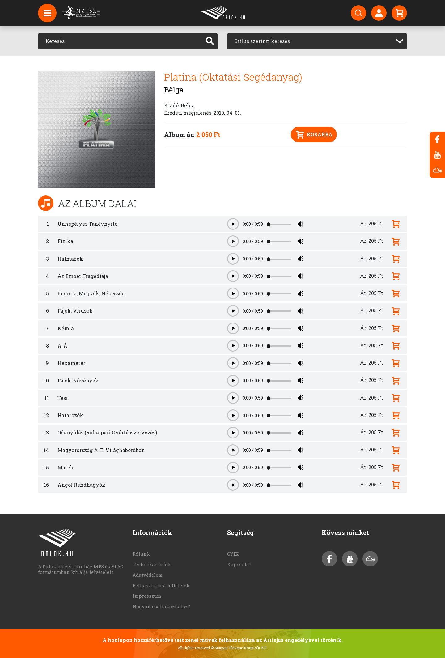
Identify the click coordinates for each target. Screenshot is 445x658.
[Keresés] (120, 41)
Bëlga (174, 90)
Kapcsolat (239, 564)
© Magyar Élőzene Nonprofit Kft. (239, 647)
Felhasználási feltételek (161, 585)
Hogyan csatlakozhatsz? (161, 606)
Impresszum (147, 596)
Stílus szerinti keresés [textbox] (262, 41)
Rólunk (141, 554)
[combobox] (317, 41)
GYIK (233, 554)
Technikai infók (152, 564)
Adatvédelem (148, 575)
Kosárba (314, 135)
